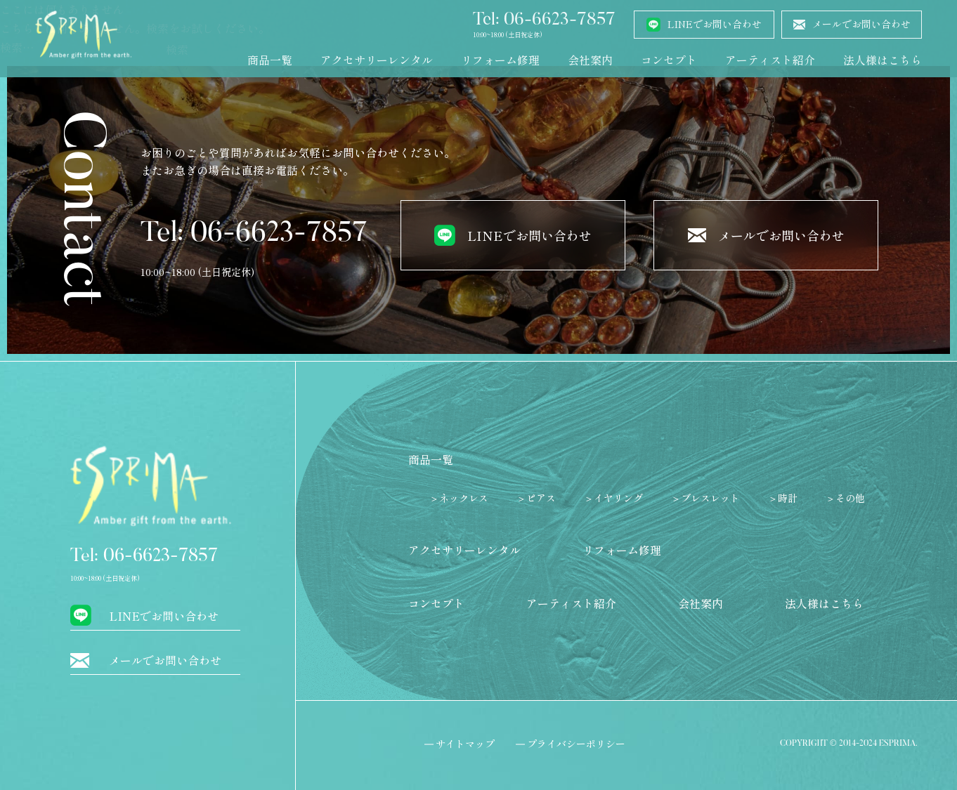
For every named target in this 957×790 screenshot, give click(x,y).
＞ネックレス (458, 498)
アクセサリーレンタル (376, 59)
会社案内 (590, 59)
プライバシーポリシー (576, 744)
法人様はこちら (882, 59)
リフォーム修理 (500, 59)
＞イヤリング (613, 498)
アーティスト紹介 (770, 59)
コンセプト (669, 59)
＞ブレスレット (705, 498)
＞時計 (783, 498)
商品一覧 (269, 59)
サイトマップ (465, 744)
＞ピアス (536, 498)
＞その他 (845, 498)
